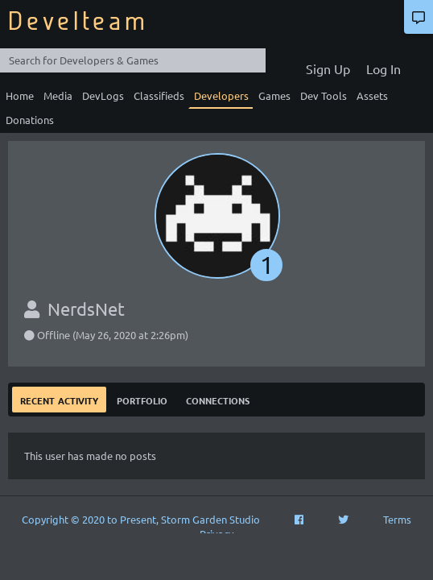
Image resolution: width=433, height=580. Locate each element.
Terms (397, 519)
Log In (383, 68)
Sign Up (328, 68)
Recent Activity (59, 399)
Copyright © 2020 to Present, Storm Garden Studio (141, 519)
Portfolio (142, 399)
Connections (217, 399)
